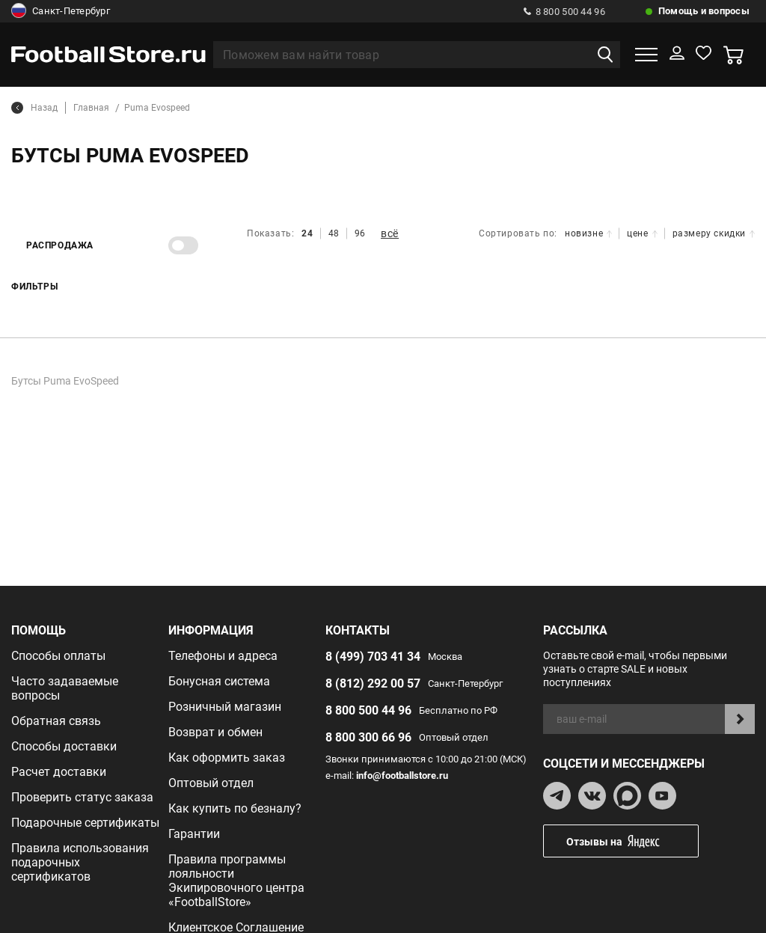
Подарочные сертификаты (85, 823)
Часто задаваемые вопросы (64, 688)
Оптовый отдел (211, 783)
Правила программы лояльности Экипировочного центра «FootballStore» (236, 880)
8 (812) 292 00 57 (372, 683)
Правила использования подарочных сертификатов (80, 862)
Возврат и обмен (215, 732)
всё (390, 233)
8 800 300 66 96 (368, 737)
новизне (588, 233)
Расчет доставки (58, 772)
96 (360, 233)
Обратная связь (56, 721)
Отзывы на (632, 841)
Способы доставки (64, 746)
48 (334, 233)
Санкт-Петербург (60, 11)
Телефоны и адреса (223, 656)
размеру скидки (713, 233)
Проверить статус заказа (82, 797)
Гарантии (194, 834)
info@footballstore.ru (402, 775)
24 (307, 233)
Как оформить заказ (226, 757)
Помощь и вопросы (704, 10)
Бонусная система (219, 681)
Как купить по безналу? (234, 808)
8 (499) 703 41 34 (372, 656)
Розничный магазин (224, 707)
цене (642, 233)
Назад (34, 108)
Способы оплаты (58, 656)
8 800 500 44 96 (564, 11)
